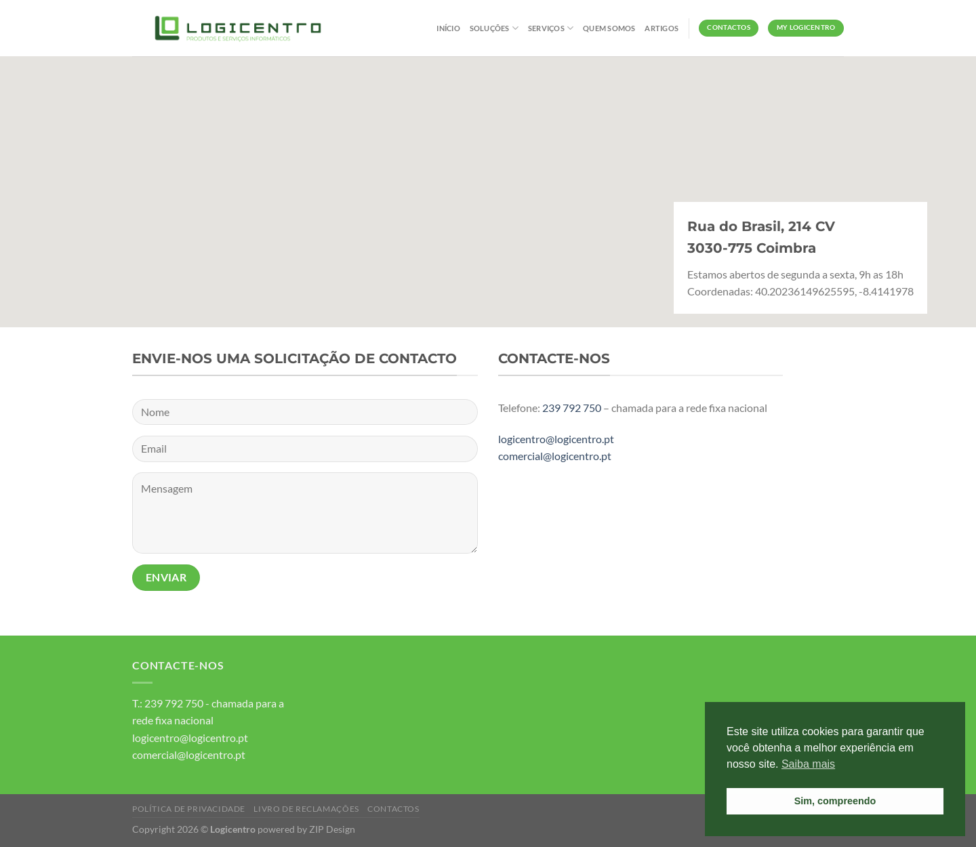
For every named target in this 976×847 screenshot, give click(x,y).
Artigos (661, 28)
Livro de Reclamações (306, 809)
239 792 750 (571, 407)
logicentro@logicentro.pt (556, 438)
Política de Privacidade (188, 809)
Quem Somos (609, 28)
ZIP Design (332, 829)
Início (448, 28)
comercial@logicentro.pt (554, 455)
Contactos (393, 809)
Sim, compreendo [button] (835, 801)
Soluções (494, 28)
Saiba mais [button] (808, 764)
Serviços (550, 28)
